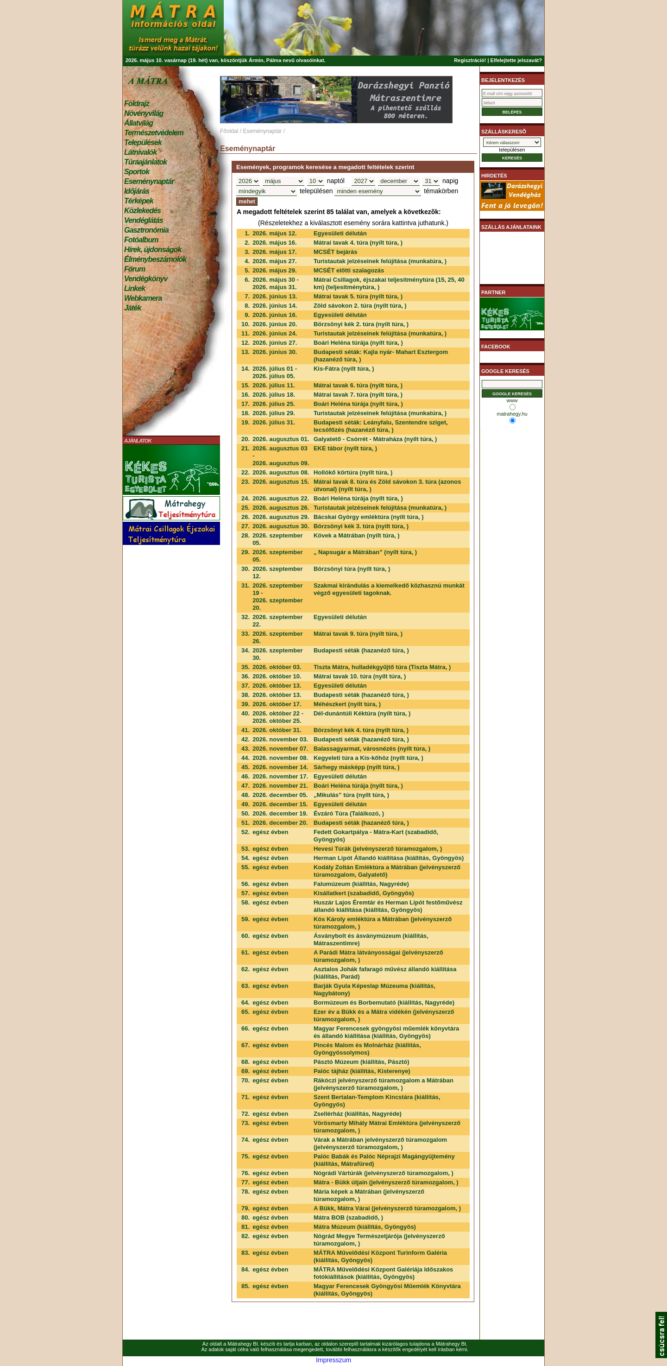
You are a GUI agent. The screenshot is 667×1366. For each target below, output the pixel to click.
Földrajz (136, 104)
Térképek (138, 201)
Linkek (134, 288)
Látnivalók (140, 152)
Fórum (134, 269)
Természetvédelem (153, 133)
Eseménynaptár (149, 181)
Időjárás (136, 191)
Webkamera (143, 298)
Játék (132, 308)
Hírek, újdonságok (152, 249)
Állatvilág (138, 123)
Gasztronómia (146, 230)
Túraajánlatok (145, 162)
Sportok (136, 172)
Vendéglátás (143, 220)
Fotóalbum (141, 240)
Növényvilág (143, 113)
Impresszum (333, 1360)
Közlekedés (142, 211)
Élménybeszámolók (155, 259)
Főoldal (229, 131)
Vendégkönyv (146, 279)
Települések (143, 142)
